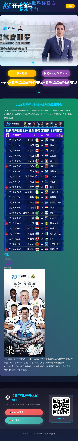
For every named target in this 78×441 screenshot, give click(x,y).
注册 (70, 6)
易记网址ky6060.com (56, 73)
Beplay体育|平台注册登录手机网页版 (22, 82)
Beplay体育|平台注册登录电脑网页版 (56, 82)
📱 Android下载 (16, 412)
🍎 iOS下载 (14, 420)
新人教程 (22, 73)
